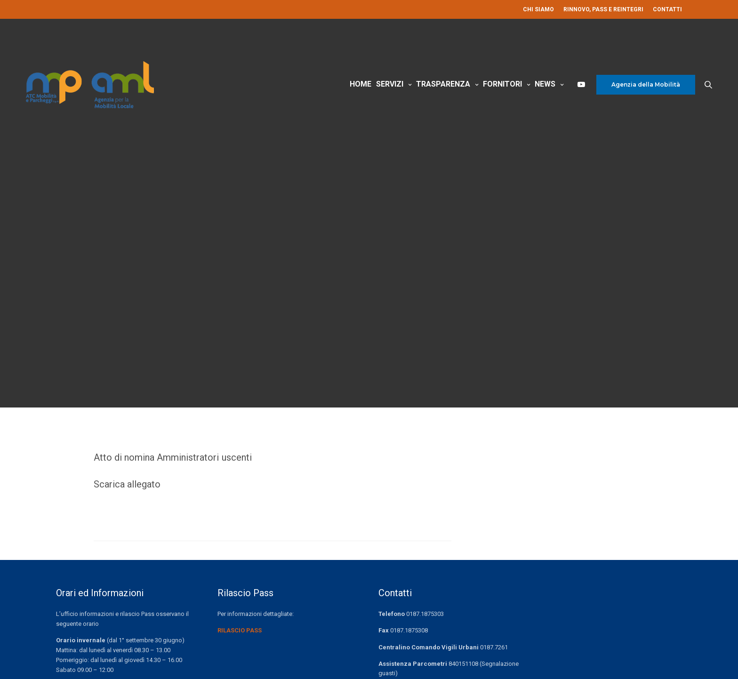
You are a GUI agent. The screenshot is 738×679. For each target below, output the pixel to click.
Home (360, 84)
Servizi (389, 84)
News (545, 84)
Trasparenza (443, 84)
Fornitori (502, 84)
